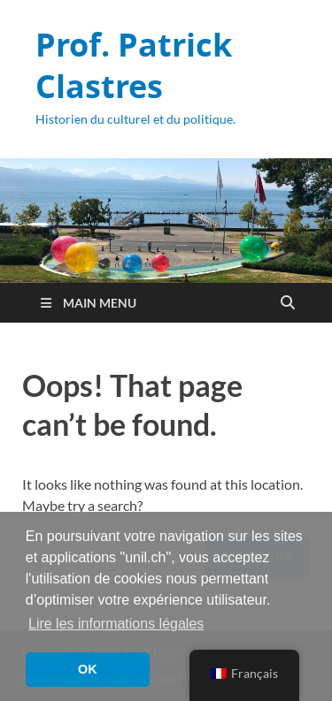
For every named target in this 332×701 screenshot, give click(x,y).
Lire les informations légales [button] (116, 623)
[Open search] (287, 303)
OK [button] (87, 669)
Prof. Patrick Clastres (133, 65)
